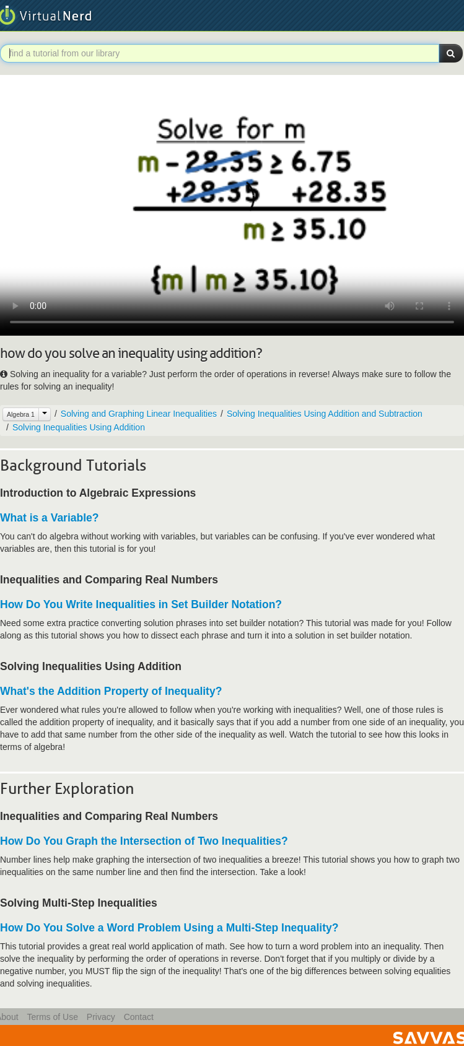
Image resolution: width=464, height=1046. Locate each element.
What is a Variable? (49, 518)
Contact (139, 1017)
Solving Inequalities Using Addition (78, 427)
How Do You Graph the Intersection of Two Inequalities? (144, 841)
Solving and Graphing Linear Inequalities (139, 414)
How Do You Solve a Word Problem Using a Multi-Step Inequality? (169, 928)
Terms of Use (52, 1017)
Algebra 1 (21, 414)
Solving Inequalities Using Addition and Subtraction (324, 414)
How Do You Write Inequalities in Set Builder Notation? (141, 604)
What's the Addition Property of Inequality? (111, 691)
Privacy (101, 1017)
